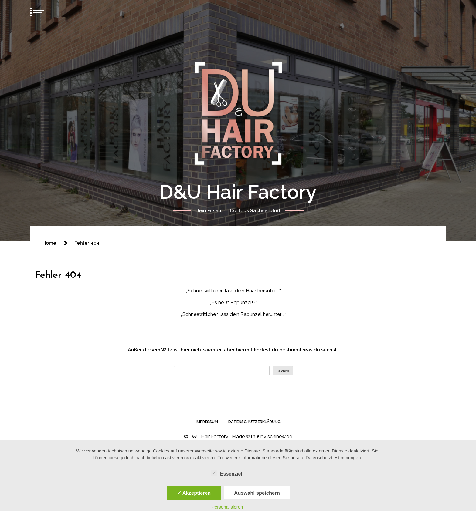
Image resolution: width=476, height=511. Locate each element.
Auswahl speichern (257, 493)
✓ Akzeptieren (194, 493)
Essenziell (227, 472)
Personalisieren (227, 506)
